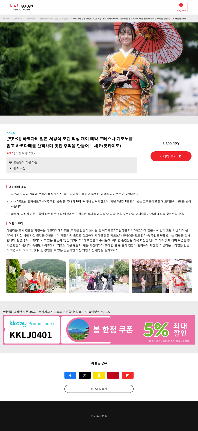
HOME (6, 18)
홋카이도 (18, 18)
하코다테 (31, 18)
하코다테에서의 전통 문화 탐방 (54, 18)
